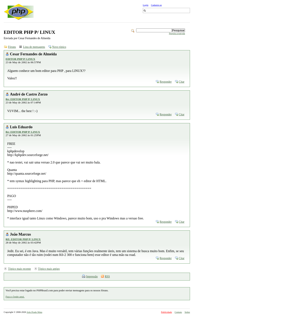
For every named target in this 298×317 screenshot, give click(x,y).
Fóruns (12, 46)
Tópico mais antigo (49, 268)
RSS (107, 276)
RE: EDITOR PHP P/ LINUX (23, 239)
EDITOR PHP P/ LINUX (20, 58)
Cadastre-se (156, 5)
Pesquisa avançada (177, 33)
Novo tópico (59, 46)
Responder (166, 81)
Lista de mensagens (34, 46)
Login (145, 5)
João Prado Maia (34, 312)
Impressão (92, 276)
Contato (178, 312)
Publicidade (166, 312)
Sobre (187, 312)
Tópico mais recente (19, 268)
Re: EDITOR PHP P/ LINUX (23, 99)
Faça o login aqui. (15, 296)
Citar (181, 81)
